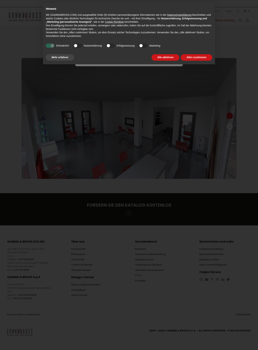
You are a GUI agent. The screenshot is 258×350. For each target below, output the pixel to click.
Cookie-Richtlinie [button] (114, 21)
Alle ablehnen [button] (165, 57)
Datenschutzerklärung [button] (179, 14)
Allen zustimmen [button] (196, 57)
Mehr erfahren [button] (60, 57)
